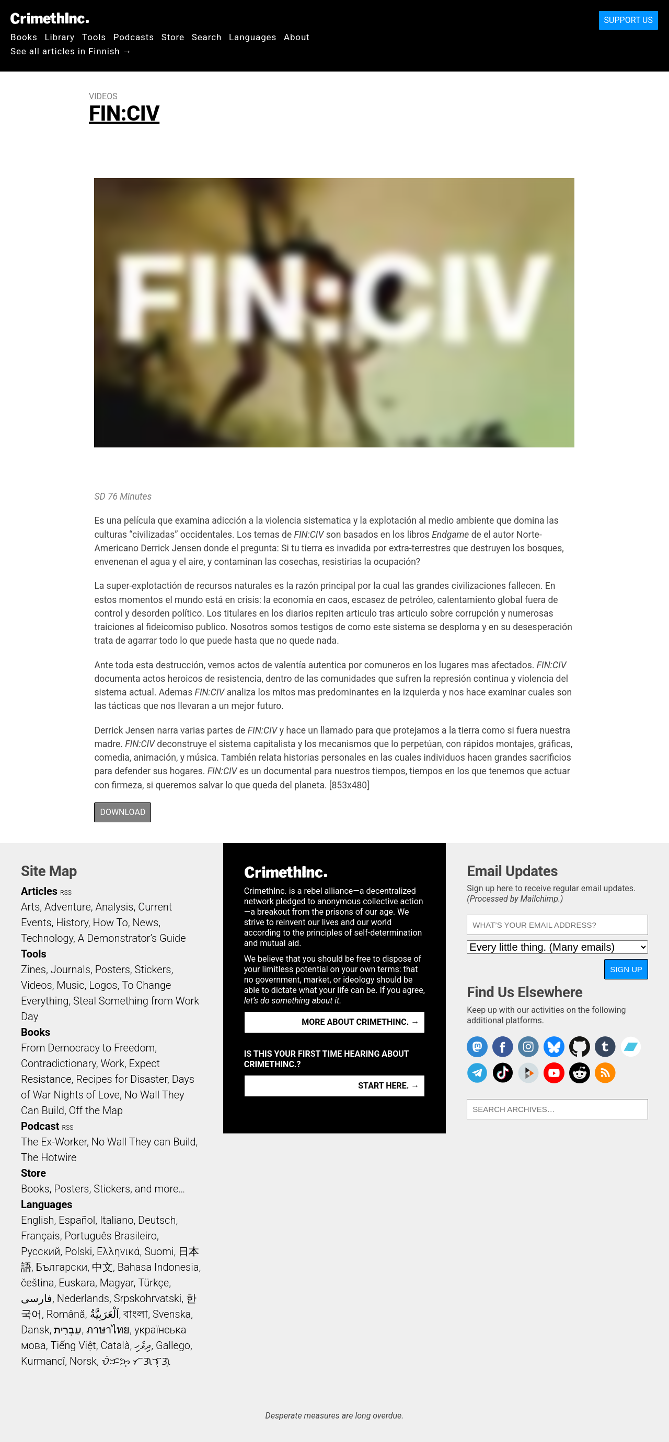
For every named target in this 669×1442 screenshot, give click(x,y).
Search (207, 37)
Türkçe (153, 1282)
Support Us (628, 20)
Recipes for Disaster (121, 1079)
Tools (94, 37)
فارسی (36, 1298)
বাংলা (135, 1314)
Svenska (172, 1314)
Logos (103, 985)
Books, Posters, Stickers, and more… (103, 1189)
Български (62, 1267)
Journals (70, 969)
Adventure (67, 907)
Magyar (117, 1282)
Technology (47, 938)
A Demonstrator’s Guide (132, 938)
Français (40, 1236)
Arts (30, 907)
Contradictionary (58, 1063)
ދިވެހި (142, 1345)
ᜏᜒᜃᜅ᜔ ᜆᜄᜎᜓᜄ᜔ (135, 1361)
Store (173, 37)
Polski (78, 1251)
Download (122, 812)
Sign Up (626, 969)
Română (66, 1314)
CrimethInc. (49, 18)
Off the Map (96, 1110)
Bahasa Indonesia (158, 1267)
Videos (103, 96)
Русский (40, 1251)
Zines (33, 969)
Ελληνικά (118, 1251)
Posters (112, 969)
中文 (102, 1267)
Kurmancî (43, 1361)
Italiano (116, 1220)
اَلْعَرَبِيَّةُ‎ (104, 1314)
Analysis (114, 907)
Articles (39, 891)
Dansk (35, 1329)
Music (70, 985)
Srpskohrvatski (148, 1298)
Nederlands (83, 1298)
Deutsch (157, 1220)
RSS (66, 892)
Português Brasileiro (110, 1236)
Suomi (159, 1251)
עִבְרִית (68, 1329)
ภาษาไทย (108, 1329)
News (145, 922)
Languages (252, 37)
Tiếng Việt (73, 1345)
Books (24, 37)
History (72, 922)
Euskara (77, 1282)
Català (115, 1345)
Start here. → (388, 1086)
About (297, 37)
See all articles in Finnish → (71, 51)
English (37, 1220)
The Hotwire (48, 1157)
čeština (37, 1282)
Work (112, 1063)
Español (77, 1220)
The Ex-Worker (54, 1142)
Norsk (83, 1361)
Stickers (153, 969)
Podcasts (133, 37)
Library (60, 37)
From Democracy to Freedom (88, 1048)
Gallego (173, 1345)
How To (110, 922)
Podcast (40, 1126)
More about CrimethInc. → (360, 1022)
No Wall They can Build (143, 1142)
